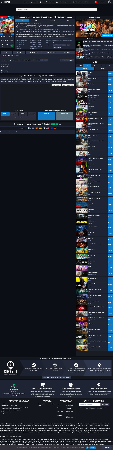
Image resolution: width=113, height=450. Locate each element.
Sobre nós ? (4, 404)
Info (22, 20)
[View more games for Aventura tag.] (56, 45)
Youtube (53, 404)
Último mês (32, 114)
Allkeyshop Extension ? (6, 413)
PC (54, 40)
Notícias (52, 20)
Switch (70, 40)
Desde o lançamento (5, 114)
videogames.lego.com (35, 42)
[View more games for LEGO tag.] (68, 45)
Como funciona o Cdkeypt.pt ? (9, 405)
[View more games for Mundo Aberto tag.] (57, 48)
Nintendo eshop (34, 48)
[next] (12, 34)
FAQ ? (2, 411)
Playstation (60, 411)
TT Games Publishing (35, 44)
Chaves (43, 60)
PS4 (56, 40)
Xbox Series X (65, 40)
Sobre (36, 20)
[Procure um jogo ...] (56, 9)
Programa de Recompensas (69, 404)
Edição (18, 60)
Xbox (58, 408)
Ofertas (4, 55)
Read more (92, 447)
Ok (87, 447)
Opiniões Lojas (69, 411)
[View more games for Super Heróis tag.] (62, 45)
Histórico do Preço (13, 55)
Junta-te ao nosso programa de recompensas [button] (56, 377)
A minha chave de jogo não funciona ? (10, 408)
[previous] (1, 34)
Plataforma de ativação (31, 60)
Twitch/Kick (41, 404)
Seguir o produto (18, 118)
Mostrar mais (98, 39)
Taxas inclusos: (66, 60)
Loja (3, 60)
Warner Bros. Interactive (36, 46)
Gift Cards (68, 407)
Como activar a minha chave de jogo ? (11, 410)
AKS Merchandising (69, 416)
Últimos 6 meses (23, 114)
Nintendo (59, 415)
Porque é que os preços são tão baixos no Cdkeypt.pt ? (15, 407)
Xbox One (59, 40)
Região (10, 60)
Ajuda (106, 447)
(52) (51, 124)
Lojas (39, 405)
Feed (68, 20)
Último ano (14, 114)
